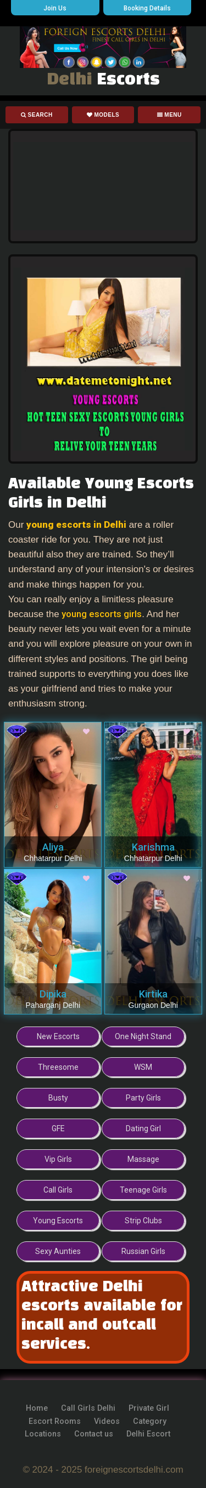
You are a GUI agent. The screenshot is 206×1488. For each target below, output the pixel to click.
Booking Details (147, 8)
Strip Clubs (143, 1220)
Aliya (53, 847)
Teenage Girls (143, 1189)
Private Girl (149, 1408)
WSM (143, 1067)
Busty (58, 1097)
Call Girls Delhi (88, 1408)
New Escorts (58, 1036)
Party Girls (143, 1097)
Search (37, 115)
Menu (169, 115)
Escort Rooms (55, 1421)
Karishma (153, 847)
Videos (107, 1421)
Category (149, 1421)
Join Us (54, 8)
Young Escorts (58, 1220)
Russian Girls (143, 1251)
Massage (143, 1159)
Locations (43, 1434)
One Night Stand (143, 1036)
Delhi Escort (148, 1434)
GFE (58, 1128)
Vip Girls (58, 1159)
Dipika (53, 994)
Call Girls (58, 1189)
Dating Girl (143, 1128)
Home (37, 1408)
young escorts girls (102, 613)
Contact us (93, 1434)
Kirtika (153, 994)
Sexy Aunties (58, 1251)
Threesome (58, 1067)
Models (103, 115)
